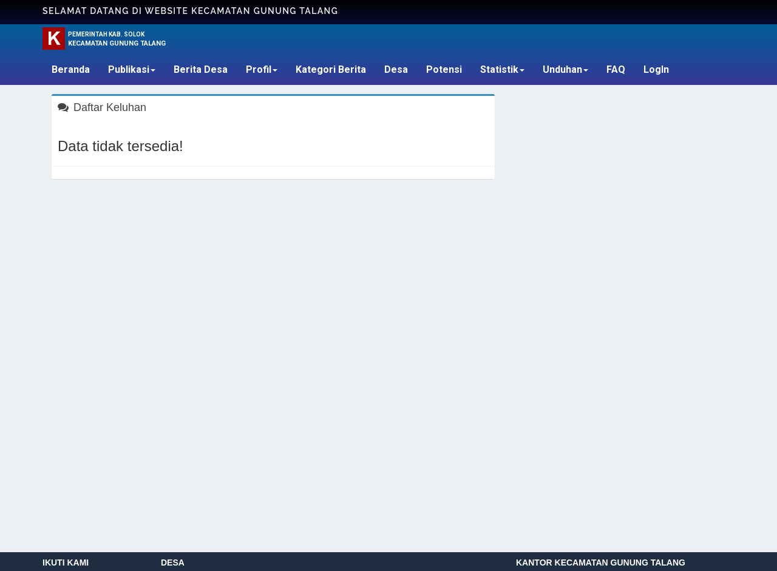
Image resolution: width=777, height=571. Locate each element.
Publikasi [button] (131, 69)
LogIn (656, 69)
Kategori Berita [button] (331, 69)
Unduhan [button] (565, 69)
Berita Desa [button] (201, 69)
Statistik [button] (502, 69)
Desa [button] (396, 69)
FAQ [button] (615, 69)
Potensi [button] (444, 69)
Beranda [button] (71, 69)
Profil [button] (261, 69)
